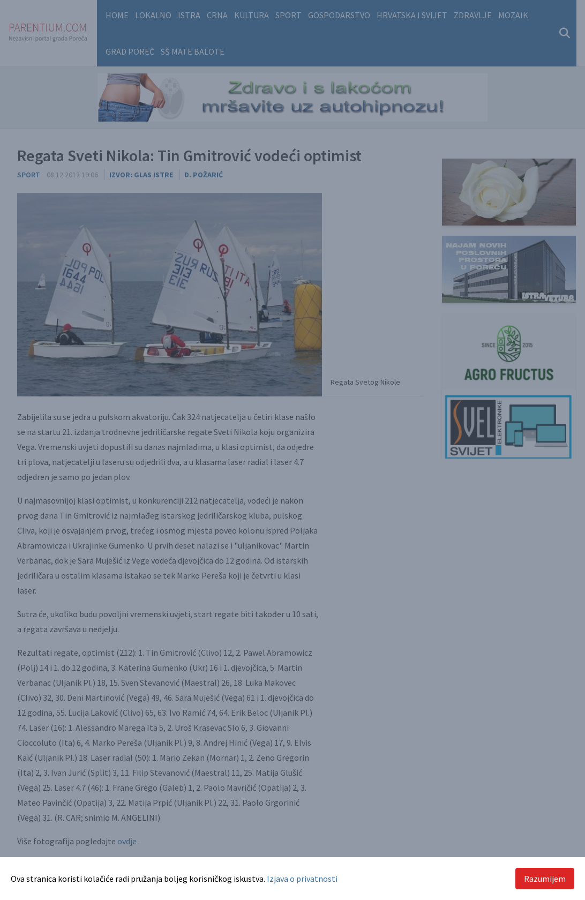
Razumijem (545, 878)
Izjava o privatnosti (302, 878)
